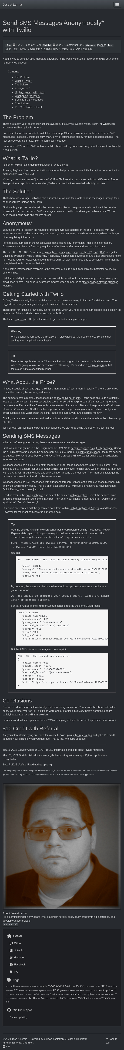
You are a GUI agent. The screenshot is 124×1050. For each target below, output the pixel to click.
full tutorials (79, 455)
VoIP (8, 48)
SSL (30, 998)
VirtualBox (83, 998)
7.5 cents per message (52, 140)
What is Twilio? (23, 80)
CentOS (80, 986)
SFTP (8, 998)
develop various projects (17, 920)
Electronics (24, 990)
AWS (68, 986)
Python (46, 48)
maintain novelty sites (60, 916)
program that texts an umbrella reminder (88, 361)
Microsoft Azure (22, 994)
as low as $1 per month (67, 397)
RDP (96, 994)
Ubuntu (62, 998)
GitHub (16, 943)
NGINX (43, 994)
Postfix (53, 994)
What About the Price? (27, 95)
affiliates (15, 986)
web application (78, 495)
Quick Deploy (10, 489)
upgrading (20, 319)
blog (73, 986)
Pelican (70, 1038)
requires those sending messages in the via (73, 252)
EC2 (16, 990)
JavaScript (34, 48)
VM (90, 998)
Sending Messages (29, 99)
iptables (87, 991)
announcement (25, 986)
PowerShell (75, 994)
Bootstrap (81, 1038)
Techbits (101, 44)
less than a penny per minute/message (25, 401)
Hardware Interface (70, 990)
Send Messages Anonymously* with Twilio (53, 26)
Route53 (111, 994)
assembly (42, 986)
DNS (115, 986)
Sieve (12, 998)
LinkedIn (16, 950)
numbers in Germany (29, 246)
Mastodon (17, 957)
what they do (61, 164)
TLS (35, 998)
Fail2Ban (49, 991)
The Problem (22, 77)
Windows (105, 998)
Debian (110, 986)
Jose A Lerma (12, 4)
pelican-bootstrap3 (54, 1038)
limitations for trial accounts (95, 300)
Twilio (63, 48)
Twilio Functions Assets (84, 507)
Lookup (27, 529)
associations (56, 986)
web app (87, 48)
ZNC (7, 1002)
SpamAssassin (22, 998)
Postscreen (65, 994)
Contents (13, 71)
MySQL (36, 994)
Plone (47, 994)
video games (72, 998)
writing (113, 998)
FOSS (56, 990)
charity (88, 986)
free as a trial (37, 300)
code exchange (34, 495)
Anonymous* (22, 88)
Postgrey (59, 994)
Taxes (54, 412)
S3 (116, 994)
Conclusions (22, 103)
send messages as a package (92, 447)
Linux (112, 990)
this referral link (83, 735)
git (61, 991)
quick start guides (88, 451)
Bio (5, 924)
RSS (7, 1046)
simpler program (97, 365)
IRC (14, 971)
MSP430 (30, 994)
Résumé (13, 924)
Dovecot (9, 990)
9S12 (8, 986)
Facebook (18, 964)
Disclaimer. (28, 1042)
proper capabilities (57, 207)
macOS (8, 994)
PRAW (84, 994)
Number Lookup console (67, 586)
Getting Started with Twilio (29, 92)
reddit (100, 994)
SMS (23, 48)
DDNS (104, 986)
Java (55, 48)
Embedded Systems (37, 990)
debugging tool (54, 468)
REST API (75, 48)
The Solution (22, 84)
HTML (82, 990)
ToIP (15, 48)
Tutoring (44, 998)
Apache (33, 986)
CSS (98, 986)
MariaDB (14, 994)
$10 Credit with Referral (28, 107)
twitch (55, 998)
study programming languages (92, 916)
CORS (93, 986)
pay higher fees (74, 259)
